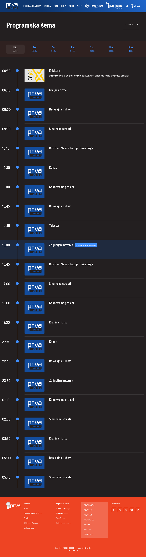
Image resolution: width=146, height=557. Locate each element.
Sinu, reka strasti (60, 129)
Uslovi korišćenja (63, 509)
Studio (26, 519)
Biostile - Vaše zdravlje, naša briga (71, 148)
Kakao (53, 167)
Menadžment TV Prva (32, 514)
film (56, 6)
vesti (79, 6)
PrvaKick (88, 525)
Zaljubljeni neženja (61, 245)
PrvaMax (88, 515)
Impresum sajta (62, 504)
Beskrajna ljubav (60, 109)
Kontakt (27, 504)
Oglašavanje (29, 528)
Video (71, 6)
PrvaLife (87, 530)
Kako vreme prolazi (61, 187)
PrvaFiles (88, 535)
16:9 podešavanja (31, 523)
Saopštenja (60, 519)
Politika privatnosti (63, 523)
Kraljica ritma (58, 90)
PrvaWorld (89, 520)
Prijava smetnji (62, 514)
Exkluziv (54, 71)
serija (63, 6)
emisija (47, 6)
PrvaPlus (88, 510)
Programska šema (32, 6)
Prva (26, 509)
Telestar (54, 225)
